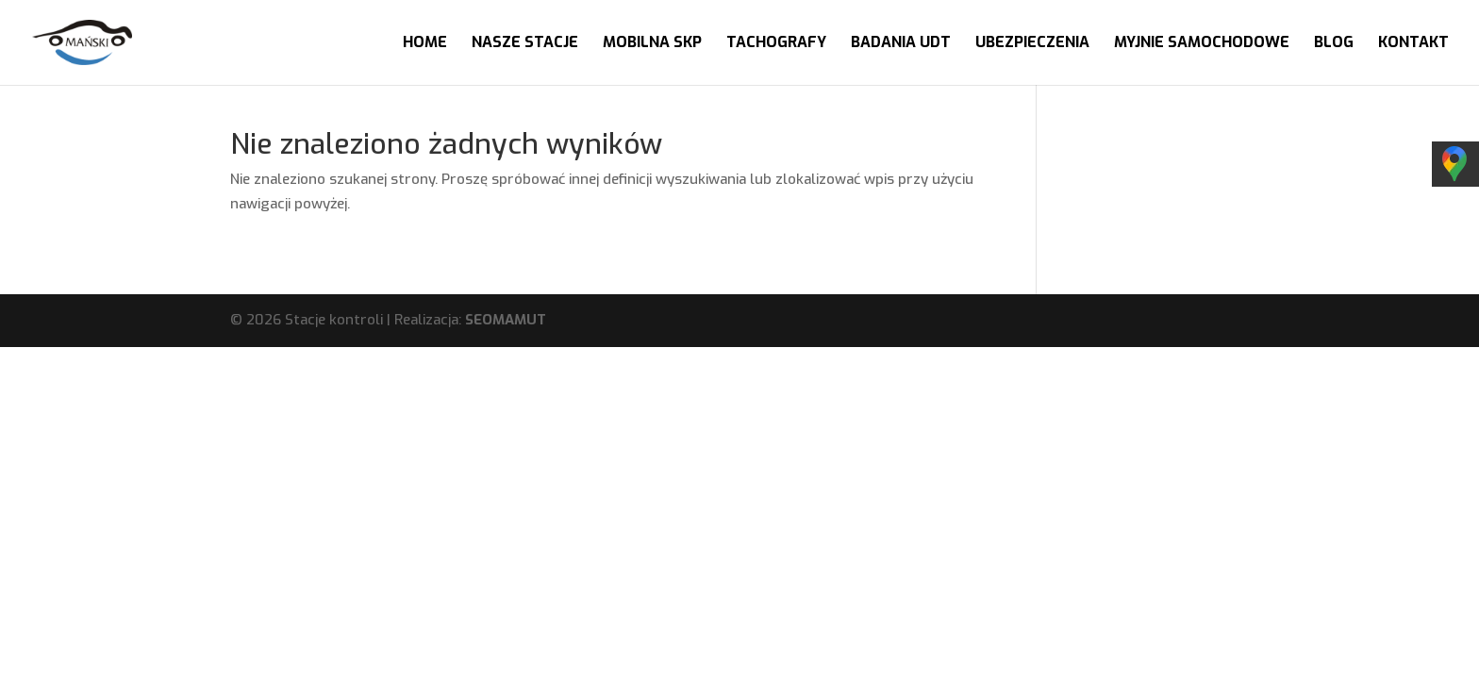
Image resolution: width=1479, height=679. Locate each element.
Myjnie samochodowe (1201, 44)
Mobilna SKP (652, 44)
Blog (1334, 44)
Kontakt (1413, 44)
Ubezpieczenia (1032, 44)
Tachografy (776, 44)
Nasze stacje (525, 44)
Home (425, 44)
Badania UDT (901, 44)
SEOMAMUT (505, 319)
